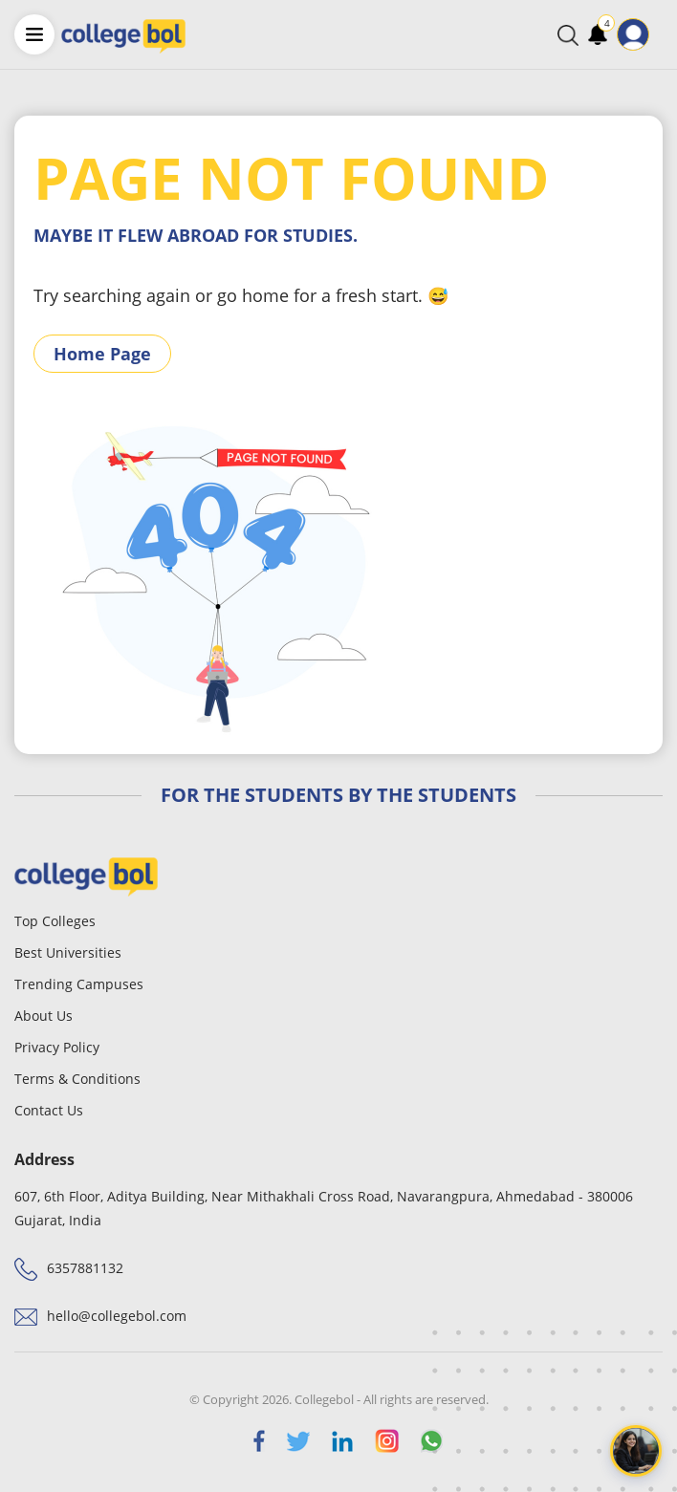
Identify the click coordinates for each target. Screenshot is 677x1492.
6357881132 (85, 1268)
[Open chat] (636, 1451)
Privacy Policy (56, 1047)
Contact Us (48, 1110)
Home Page (102, 353)
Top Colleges (55, 921)
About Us (43, 1015)
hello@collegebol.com (116, 1316)
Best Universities (67, 952)
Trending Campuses (78, 984)
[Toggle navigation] (661, 34)
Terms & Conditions (77, 1079)
